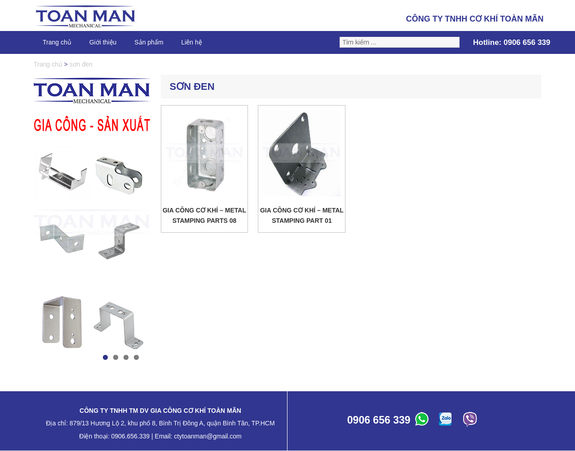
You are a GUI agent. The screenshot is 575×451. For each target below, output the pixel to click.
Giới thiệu (103, 42)
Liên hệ (191, 42)
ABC (423, 421)
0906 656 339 (527, 42)
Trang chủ (57, 42)
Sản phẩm (148, 42)
